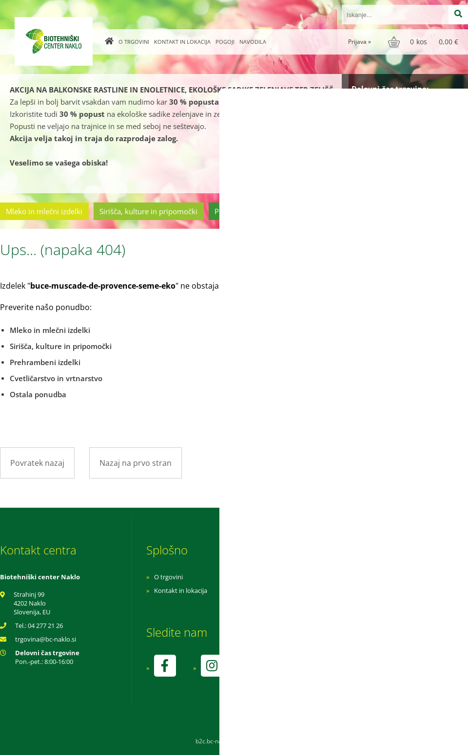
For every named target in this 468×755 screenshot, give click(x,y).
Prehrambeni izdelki (248, 211)
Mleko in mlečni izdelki (44, 211)
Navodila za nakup (312, 576)
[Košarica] (424, 42)
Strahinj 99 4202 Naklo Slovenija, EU (32, 603)
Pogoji (224, 41)
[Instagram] (211, 666)
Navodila (252, 41)
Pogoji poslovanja (310, 590)
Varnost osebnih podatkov (324, 604)
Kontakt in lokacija (182, 41)
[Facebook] (164, 666)
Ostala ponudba (430, 211)
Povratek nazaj (37, 463)
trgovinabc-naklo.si (45, 639)
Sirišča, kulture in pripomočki (148, 211)
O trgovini (133, 41)
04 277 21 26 (45, 625)
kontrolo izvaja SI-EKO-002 (323, 672)
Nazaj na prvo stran (135, 463)
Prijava (359, 41)
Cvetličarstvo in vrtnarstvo (343, 211)
